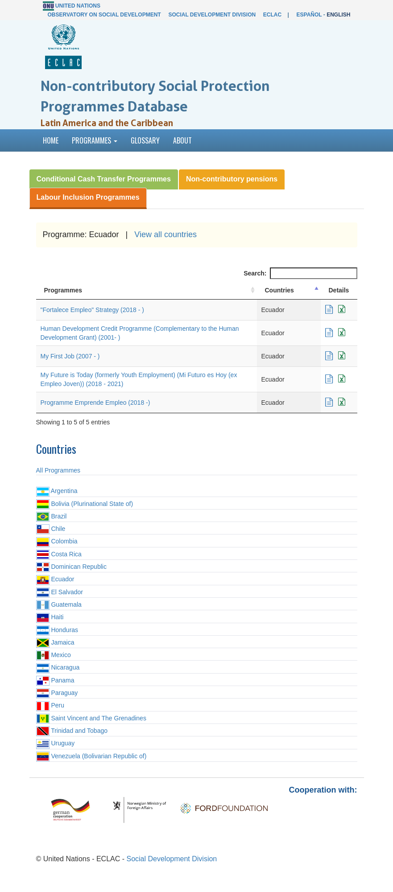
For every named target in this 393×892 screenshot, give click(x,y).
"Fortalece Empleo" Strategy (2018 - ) (92, 309)
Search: (300, 273)
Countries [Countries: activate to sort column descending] (279, 290)
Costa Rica (59, 554)
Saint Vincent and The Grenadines (91, 718)
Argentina (57, 490)
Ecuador (55, 579)
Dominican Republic (71, 566)
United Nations (77, 6)
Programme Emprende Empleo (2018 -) (95, 402)
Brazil (51, 516)
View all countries (165, 234)
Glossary (145, 140)
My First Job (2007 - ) (70, 356)
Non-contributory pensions (231, 179)
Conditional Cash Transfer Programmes (104, 179)
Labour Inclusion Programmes (88, 197)
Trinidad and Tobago (72, 730)
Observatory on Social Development (104, 15)
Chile (51, 528)
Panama (55, 680)
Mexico (53, 654)
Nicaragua (58, 667)
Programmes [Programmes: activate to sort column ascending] (63, 290)
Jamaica (55, 642)
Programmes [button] (94, 140)
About (182, 140)
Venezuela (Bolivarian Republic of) (91, 756)
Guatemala (59, 604)
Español (309, 15)
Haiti (50, 617)
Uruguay (55, 743)
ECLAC (272, 15)
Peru (50, 705)
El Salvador (59, 592)
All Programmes (58, 470)
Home (50, 140)
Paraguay (57, 692)
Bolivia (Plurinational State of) (84, 503)
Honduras (57, 629)
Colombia (57, 541)
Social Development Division (212, 15)
